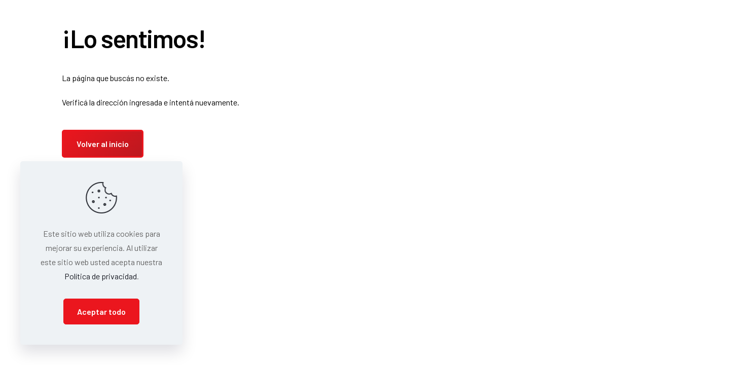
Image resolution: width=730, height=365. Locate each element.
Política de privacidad (100, 276)
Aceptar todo (101, 311)
